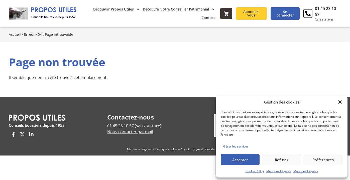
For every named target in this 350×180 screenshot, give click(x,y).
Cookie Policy (255, 171)
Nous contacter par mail (130, 129)
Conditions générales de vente (202, 146)
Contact (208, 17)
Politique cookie (166, 146)
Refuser (281, 159)
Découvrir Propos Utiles (116, 9)
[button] (339, 102)
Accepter (240, 159)
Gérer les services (236, 146)
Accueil (15, 31)
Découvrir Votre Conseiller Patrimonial (179, 9)
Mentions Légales (278, 171)
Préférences (323, 159)
